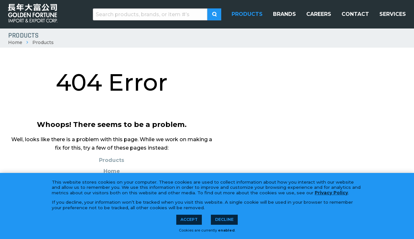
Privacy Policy (331, 192)
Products (43, 42)
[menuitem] (247, 14)
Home (15, 42)
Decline (224, 219)
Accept (189, 219)
